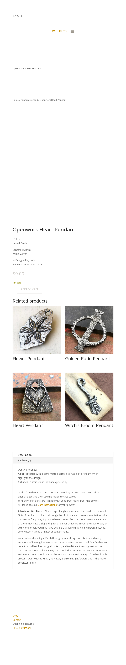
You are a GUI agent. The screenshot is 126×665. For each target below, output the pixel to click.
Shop (15, 615)
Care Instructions (22, 627)
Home (16, 99)
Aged (35, 99)
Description (25, 454)
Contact (17, 619)
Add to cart (29, 289)
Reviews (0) (24, 460)
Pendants (26, 99)
